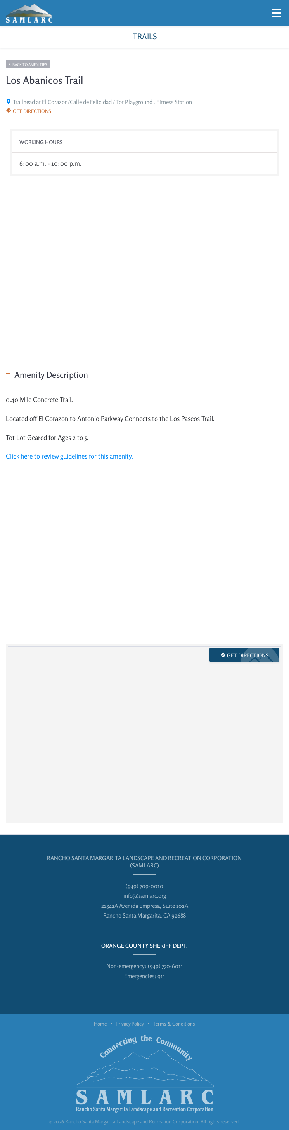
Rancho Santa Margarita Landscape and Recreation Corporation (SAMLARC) (144, 861)
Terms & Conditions (174, 1023)
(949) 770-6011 (165, 966)
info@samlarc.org (144, 895)
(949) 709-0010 (144, 886)
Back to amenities (28, 64)
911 (161, 976)
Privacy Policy (130, 1023)
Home (100, 1023)
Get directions (28, 111)
